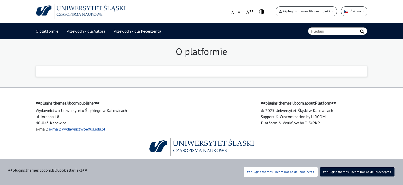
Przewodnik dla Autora (86, 31)
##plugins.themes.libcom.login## (305, 11)
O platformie (47, 31)
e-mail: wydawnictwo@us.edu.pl (77, 129)
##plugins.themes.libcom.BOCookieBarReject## (280, 172)
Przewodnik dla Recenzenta (137, 31)
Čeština (353, 11)
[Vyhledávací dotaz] (337, 31)
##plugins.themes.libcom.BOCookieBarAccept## (357, 172)
